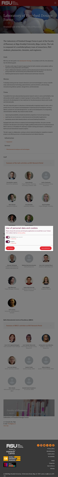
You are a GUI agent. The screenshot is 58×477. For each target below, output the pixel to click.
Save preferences (46, 248)
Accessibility (51, 456)
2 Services (13, 239)
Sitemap (52, 468)
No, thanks (10, 248)
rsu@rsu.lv (48, 474)
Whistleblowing (51, 451)
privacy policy (21, 233)
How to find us (51, 466)
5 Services (13, 243)
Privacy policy (51, 448)
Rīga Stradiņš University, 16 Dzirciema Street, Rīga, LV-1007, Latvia (26, 474)
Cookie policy (51, 454)
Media (53, 460)
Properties (52, 463)
